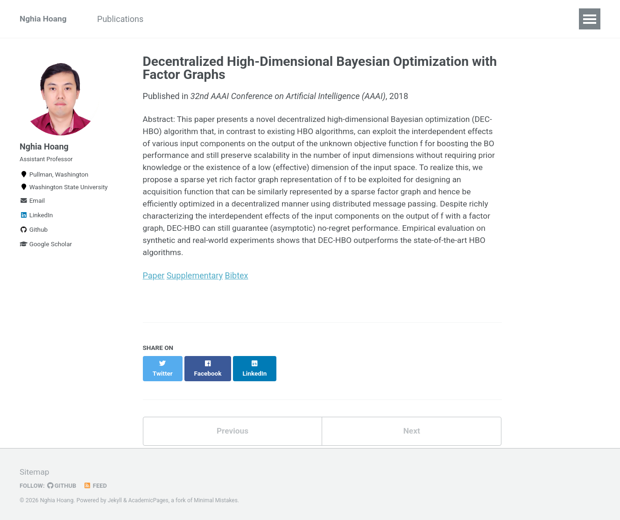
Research (283, 19)
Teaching (232, 19)
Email (32, 206)
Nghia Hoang (44, 19)
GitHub (63, 484)
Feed (97, 484)
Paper (154, 282)
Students (181, 19)
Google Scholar (46, 249)
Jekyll (115, 498)
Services (381, 19)
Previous (232, 429)
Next (412, 429)
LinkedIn (36, 220)
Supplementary (195, 282)
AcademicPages (149, 498)
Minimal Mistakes (218, 498)
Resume (333, 19)
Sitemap (35, 471)
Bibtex (236, 282)
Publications (125, 19)
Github (34, 235)
